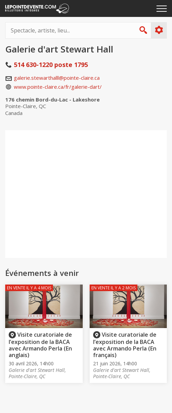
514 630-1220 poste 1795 (51, 64)
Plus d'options (159, 30)
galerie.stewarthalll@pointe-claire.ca (57, 77)
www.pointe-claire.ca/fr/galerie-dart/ (58, 86)
